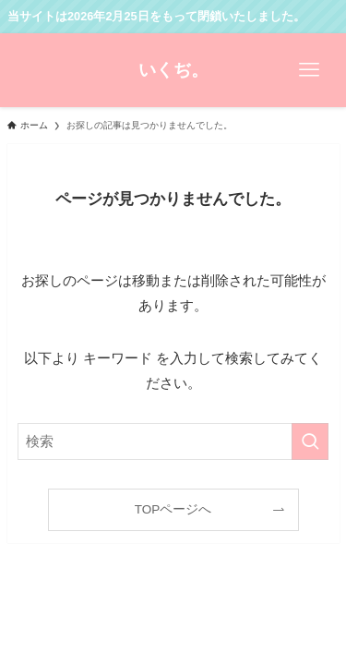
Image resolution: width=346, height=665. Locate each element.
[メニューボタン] (309, 70)
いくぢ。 (173, 70)
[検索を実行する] (310, 441)
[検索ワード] (173, 441)
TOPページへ (173, 509)
